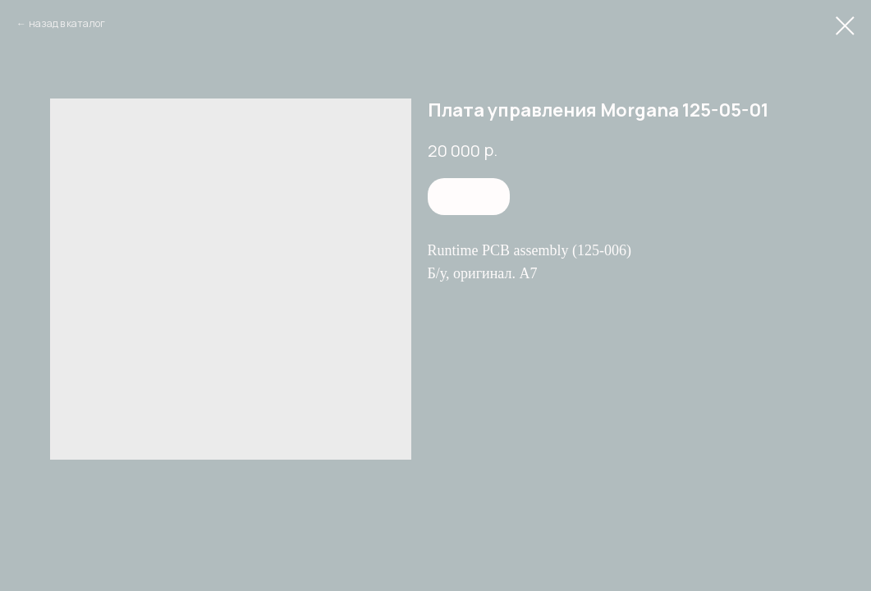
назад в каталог (67, 23)
